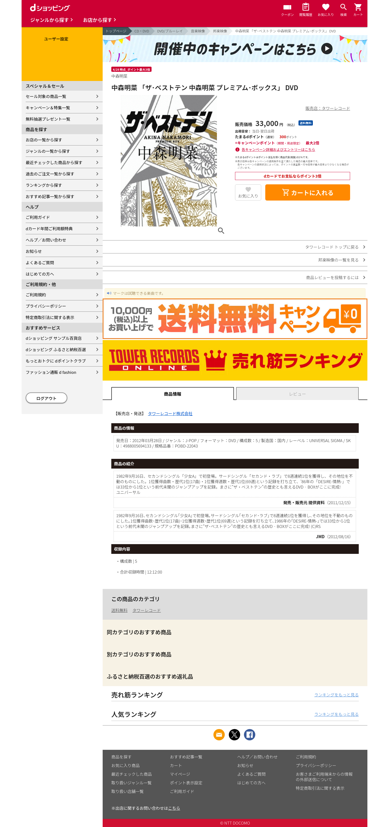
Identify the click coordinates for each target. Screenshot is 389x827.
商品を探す (121, 757)
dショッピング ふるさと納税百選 (56, 349)
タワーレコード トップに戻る (332, 247)
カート (176, 765)
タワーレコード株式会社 (170, 413)
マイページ (180, 774)
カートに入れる (308, 192)
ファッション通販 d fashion (51, 372)
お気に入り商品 (125, 765)
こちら (174, 808)
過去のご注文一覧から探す (50, 174)
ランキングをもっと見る (336, 694)
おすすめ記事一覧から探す (50, 196)
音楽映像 (198, 30)
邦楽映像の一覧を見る (338, 260)
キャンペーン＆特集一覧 (48, 107)
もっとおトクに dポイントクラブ (56, 361)
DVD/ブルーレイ (170, 30)
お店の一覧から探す (44, 140)
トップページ (115, 30)
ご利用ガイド (38, 217)
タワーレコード (146, 610)
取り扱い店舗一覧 (127, 791)
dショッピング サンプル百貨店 (54, 338)
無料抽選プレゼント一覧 (48, 119)
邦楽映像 (220, 30)
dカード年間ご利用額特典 (49, 228)
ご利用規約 (36, 294)
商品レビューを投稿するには (332, 277)
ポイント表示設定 (186, 782)
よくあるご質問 (40, 262)
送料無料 (119, 610)
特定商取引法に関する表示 (50, 317)
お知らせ (34, 251)
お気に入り (248, 196)
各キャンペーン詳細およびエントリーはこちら (278, 149)
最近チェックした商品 (131, 774)
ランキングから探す (44, 185)
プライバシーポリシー (46, 306)
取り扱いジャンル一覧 (131, 782)
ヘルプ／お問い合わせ (46, 240)
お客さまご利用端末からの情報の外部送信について (324, 776)
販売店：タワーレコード (328, 108)
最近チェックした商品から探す (54, 162)
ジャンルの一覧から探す (48, 151)
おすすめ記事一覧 (186, 757)
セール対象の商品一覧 (46, 96)
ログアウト (46, 398)
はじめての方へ (40, 274)
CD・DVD (142, 30)
